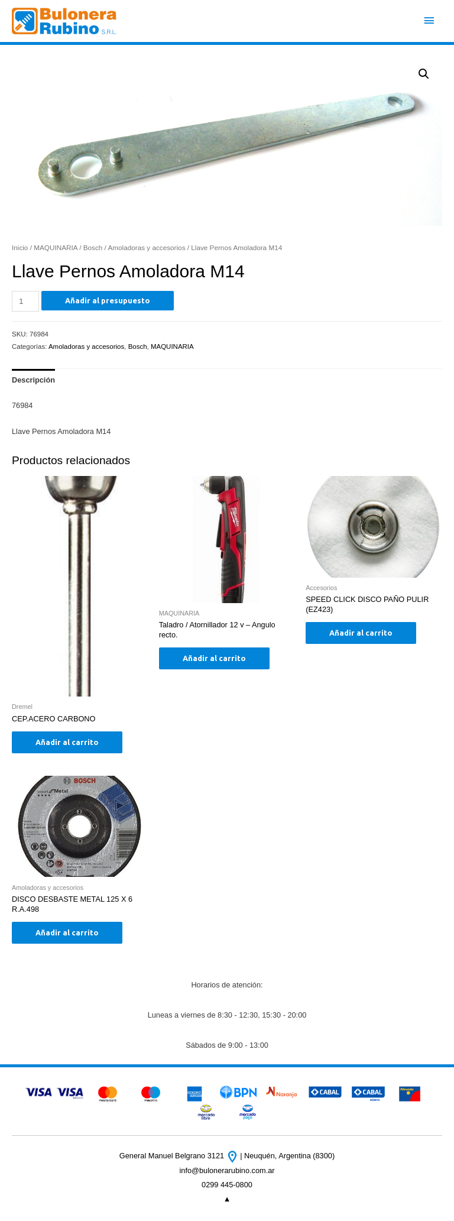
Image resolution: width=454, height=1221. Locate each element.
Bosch (93, 247)
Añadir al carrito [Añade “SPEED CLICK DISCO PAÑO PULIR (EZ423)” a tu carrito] (361, 633)
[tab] (33, 379)
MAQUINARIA (55, 247)
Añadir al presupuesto (107, 300)
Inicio (20, 247)
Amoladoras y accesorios (146, 247)
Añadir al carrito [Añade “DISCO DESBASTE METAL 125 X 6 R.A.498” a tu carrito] (67, 932)
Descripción (33, 379)
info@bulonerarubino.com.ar (226, 1170)
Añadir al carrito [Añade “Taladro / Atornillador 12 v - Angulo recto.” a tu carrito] (214, 658)
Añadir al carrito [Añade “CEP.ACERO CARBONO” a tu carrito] (67, 742)
